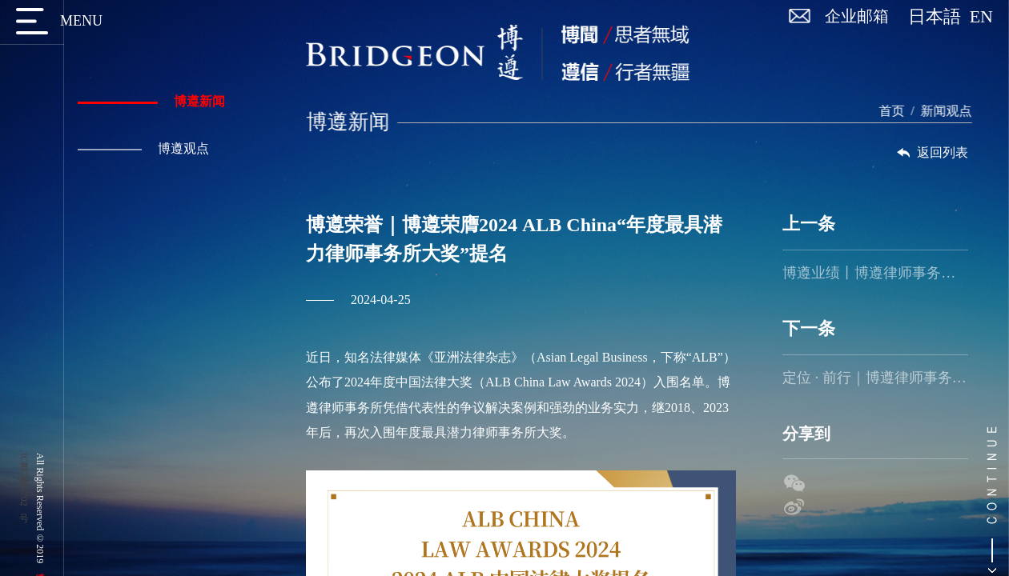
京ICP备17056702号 (24, 479)
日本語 (939, 17)
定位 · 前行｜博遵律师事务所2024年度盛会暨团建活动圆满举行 (874, 378)
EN (981, 17)
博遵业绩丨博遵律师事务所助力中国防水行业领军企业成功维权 (874, 273)
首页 (897, 111)
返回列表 (931, 153)
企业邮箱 (857, 16)
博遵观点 (141, 148)
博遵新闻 (149, 101)
